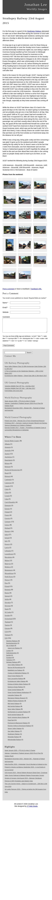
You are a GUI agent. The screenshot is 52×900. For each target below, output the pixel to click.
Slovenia (7, 608)
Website (5, 312)
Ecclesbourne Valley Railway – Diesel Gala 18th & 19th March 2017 (26, 378)
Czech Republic (10, 505)
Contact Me (10, 359)
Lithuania (8, 553)
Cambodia (8, 482)
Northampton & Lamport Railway (18, 714)
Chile (6, 492)
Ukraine (7, 631)
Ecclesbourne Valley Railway (17, 684)
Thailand (8, 625)
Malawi (7, 563)
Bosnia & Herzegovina (12, 473)
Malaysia (8, 566)
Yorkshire (9, 663)
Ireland (7, 541)
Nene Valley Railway (14, 712)
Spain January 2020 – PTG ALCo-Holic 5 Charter (20, 404)
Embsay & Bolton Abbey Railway (18, 687)
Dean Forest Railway (14, 678)
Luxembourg (9, 557)
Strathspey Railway (34, 31)
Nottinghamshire (11, 656)
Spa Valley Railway (14, 734)
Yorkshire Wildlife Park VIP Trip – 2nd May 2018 (19, 389)
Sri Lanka (8, 615)
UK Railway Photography (17, 366)
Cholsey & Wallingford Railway (17, 676)
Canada (7, 489)
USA (6, 634)
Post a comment (8, 289)
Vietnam (7, 638)
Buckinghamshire (11, 646)
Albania (7, 447)
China (7, 495)
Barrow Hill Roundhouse (15, 670)
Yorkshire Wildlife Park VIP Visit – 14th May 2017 (20, 391)
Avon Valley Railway (14, 667)
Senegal (7, 599)
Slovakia (7, 605)
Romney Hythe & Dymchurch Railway (19, 728)
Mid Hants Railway (13, 706)
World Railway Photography (18, 400)
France (7, 518)
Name (5, 303)
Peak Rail (11, 723)
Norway (7, 583)
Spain (6, 612)
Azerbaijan (8, 460)
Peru (6, 586)
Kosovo (7, 547)
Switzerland (9, 621)
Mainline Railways (12, 644)
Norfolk (8, 658)
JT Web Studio (32, 809)
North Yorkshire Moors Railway (17, 720)
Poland (7, 589)
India (6, 537)
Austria (7, 456)
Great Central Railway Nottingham (18, 695)
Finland (7, 515)
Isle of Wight (10, 648)
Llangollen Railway (13, 698)
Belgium (7, 469)
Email (5, 307)
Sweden (7, 618)
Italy (6, 544)
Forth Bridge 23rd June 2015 (14, 393)
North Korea (9, 579)
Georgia (7, 521)
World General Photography (18, 420)
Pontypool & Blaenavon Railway (18, 726)
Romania (8, 592)
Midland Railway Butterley (16, 703)
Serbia (7, 602)
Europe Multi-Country (12, 443)
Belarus (7, 466)
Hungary (7, 534)
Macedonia (8, 560)
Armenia (7, 450)
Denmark (8, 508)
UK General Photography (17, 385)
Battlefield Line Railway (15, 673)
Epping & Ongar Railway (15, 690)
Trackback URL (36, 289)
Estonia (7, 511)
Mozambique (9, 576)
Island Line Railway (14, 651)
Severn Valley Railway (15, 731)
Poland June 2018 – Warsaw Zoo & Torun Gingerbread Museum (25, 423)
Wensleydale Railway (14, 742)
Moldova (8, 570)
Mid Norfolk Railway (14, 709)
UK (6, 641)
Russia (7, 595)
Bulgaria (7, 479)
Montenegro (9, 573)
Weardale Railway (13, 739)
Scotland (9, 660)
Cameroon (8, 486)
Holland (7, 531)
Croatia (7, 498)
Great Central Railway (14, 692)
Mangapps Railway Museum (16, 701)
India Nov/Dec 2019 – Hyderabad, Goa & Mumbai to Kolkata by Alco (26, 767)
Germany (8, 524)
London (8, 653)
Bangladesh (8, 463)
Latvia (7, 550)
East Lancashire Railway (15, 681)
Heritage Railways (12, 665)
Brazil (7, 476)
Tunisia (7, 628)
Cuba (6, 502)
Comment (6, 317)
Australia (8, 453)
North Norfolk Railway (14, 717)
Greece (7, 528)
